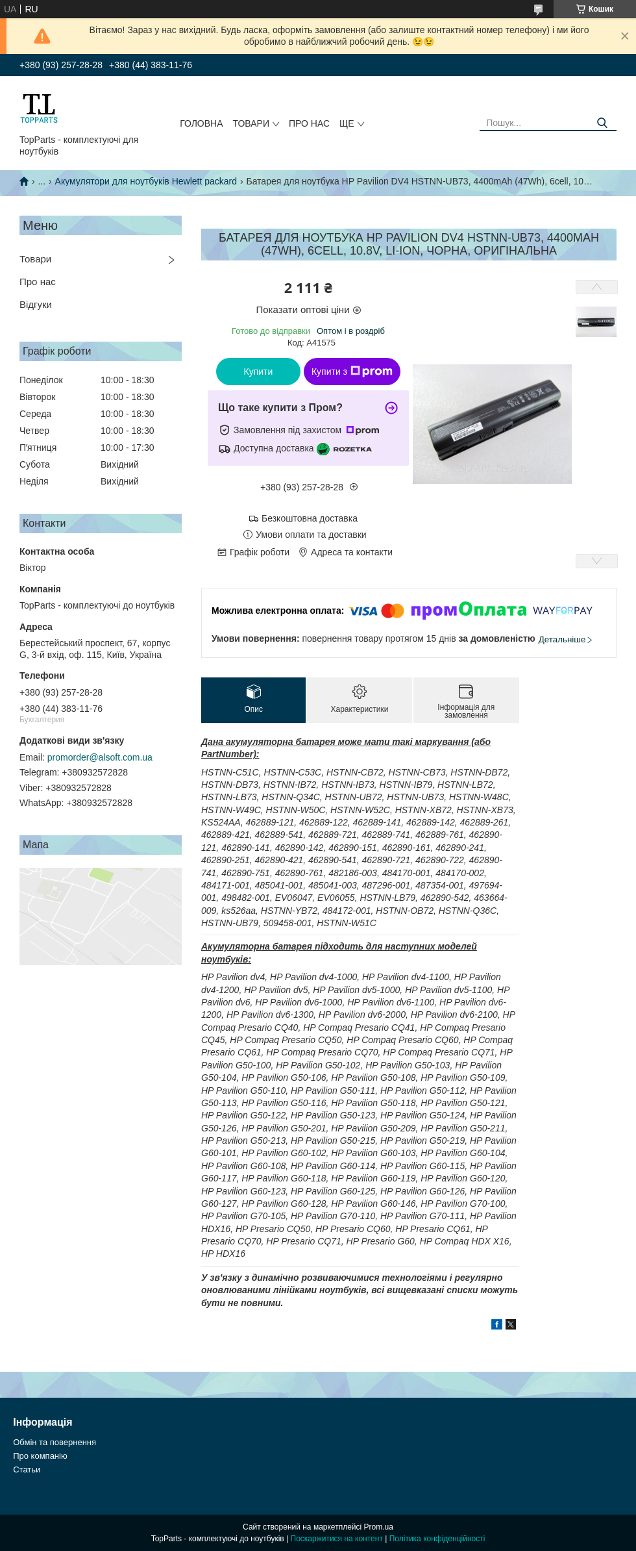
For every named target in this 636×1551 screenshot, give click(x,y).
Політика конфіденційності (437, 1538)
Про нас (309, 123)
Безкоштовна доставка (310, 518)
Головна (201, 123)
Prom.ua (378, 1527)
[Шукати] (602, 123)
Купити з (352, 371)
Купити (258, 371)
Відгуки (35, 304)
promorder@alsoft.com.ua (100, 757)
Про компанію (40, 1456)
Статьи (26, 1469)
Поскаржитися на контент (337, 1538)
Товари (251, 123)
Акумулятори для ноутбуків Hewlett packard (146, 181)
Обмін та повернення (54, 1442)
